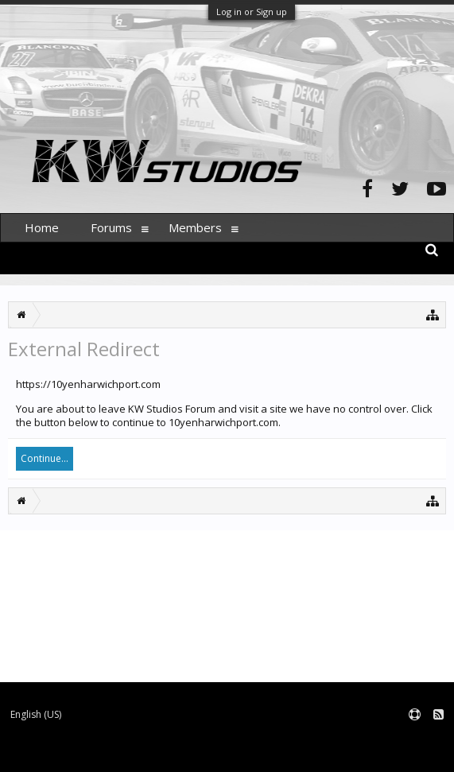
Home (42, 227)
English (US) (35, 714)
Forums (111, 227)
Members (195, 227)
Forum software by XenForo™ (120, 752)
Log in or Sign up (251, 11)
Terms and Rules (414, 741)
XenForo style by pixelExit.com (312, 752)
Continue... (44, 458)
